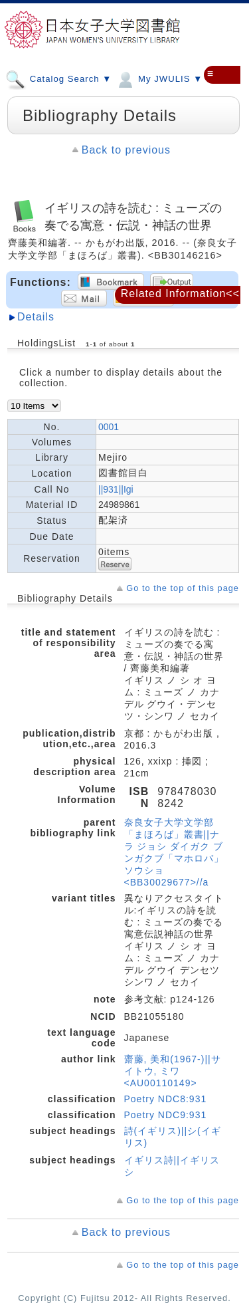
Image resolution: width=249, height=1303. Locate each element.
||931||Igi (115, 489)
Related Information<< (180, 293)
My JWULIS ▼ (159, 78)
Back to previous (126, 150)
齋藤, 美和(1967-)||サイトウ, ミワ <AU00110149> (172, 1071)
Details (35, 316)
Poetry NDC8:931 (165, 1099)
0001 (108, 426)
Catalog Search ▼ (58, 78)
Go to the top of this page (182, 588)
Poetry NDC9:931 (165, 1115)
